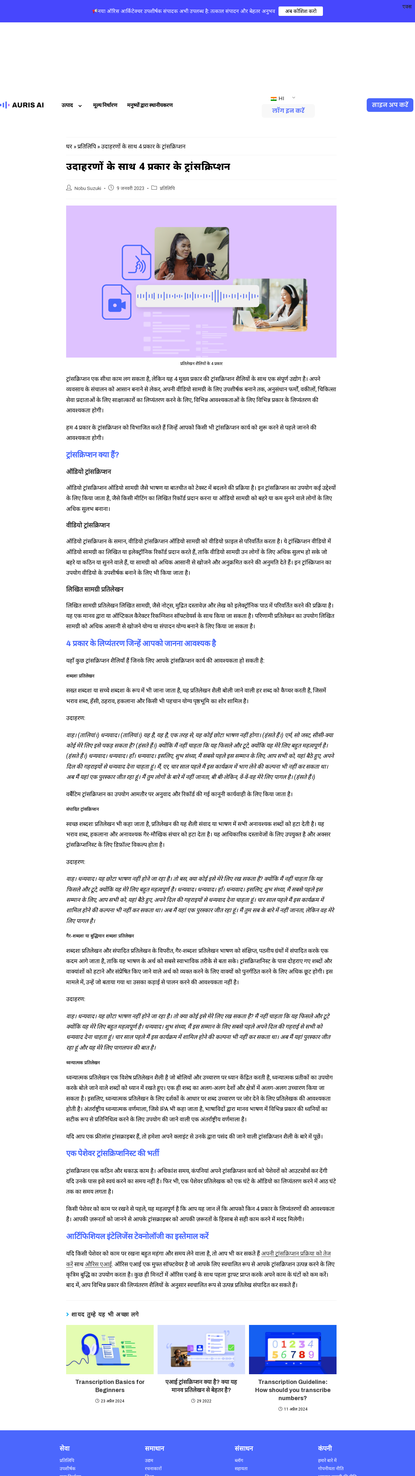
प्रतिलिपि (86, 80)
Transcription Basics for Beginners (110, 1319)
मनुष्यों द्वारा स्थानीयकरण (150, 38)
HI (277, 31)
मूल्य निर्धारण (105, 38)
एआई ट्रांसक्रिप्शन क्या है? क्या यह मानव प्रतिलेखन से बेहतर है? (201, 1319)
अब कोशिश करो (300, 11)
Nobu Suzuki (88, 121)
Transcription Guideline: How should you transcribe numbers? (293, 1323)
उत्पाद (72, 38)
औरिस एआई (98, 1197)
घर (69, 80)
